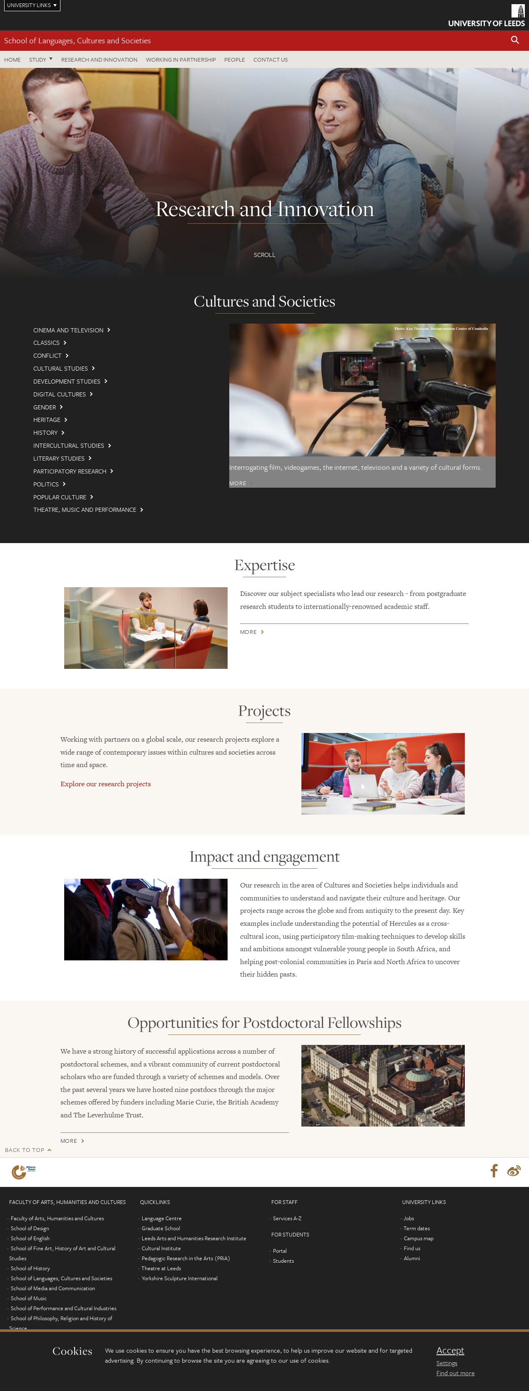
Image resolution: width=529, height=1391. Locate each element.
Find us (412, 1248)
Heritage (46, 419)
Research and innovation (99, 59)
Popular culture (59, 496)
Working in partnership (181, 59)
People (234, 59)
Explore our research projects (105, 784)
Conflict (47, 355)
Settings (446, 1362)
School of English (30, 1238)
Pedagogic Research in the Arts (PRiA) (186, 1258)
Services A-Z (287, 1218)
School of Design (30, 1228)
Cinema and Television (68, 329)
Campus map (419, 1238)
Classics (46, 342)
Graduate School (161, 1228)
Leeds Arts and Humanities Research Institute (194, 1238)
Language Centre (162, 1218)
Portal (280, 1250)
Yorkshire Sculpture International (180, 1278)
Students (283, 1260)
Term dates (417, 1228)
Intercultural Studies (68, 445)
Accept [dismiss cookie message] (450, 1350)
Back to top (24, 1149)
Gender (44, 406)
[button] (515, 40)
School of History (30, 1268)
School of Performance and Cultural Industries (63, 1308)
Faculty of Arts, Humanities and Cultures (57, 1218)
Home (12, 59)
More (237, 483)
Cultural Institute (161, 1248)
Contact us (270, 59)
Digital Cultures (59, 394)
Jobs (409, 1218)
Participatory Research (69, 471)
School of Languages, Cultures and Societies (77, 40)
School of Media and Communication (53, 1288)
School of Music (29, 1298)
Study (37, 59)
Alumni (412, 1258)
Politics (46, 484)
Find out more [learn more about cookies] (455, 1372)
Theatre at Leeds (161, 1268)
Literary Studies (59, 458)
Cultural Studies (60, 368)
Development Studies (66, 381)
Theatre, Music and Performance (84, 509)
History (45, 432)
